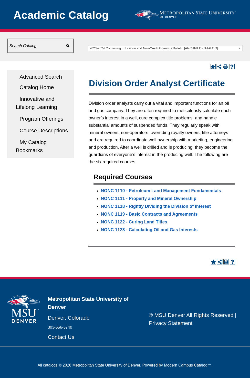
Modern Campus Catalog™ (187, 365)
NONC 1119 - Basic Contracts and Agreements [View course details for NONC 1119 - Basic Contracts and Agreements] (149, 214)
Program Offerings (41, 119)
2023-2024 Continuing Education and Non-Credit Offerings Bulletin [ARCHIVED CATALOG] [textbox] (154, 48)
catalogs (50, 365)
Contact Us (61, 337)
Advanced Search (41, 77)
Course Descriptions (44, 130)
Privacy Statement (171, 323)
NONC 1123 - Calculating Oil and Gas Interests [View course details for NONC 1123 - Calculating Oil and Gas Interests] (149, 229)
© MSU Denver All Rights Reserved (191, 315)
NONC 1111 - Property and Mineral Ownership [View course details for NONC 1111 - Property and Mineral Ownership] (148, 198)
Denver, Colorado (69, 318)
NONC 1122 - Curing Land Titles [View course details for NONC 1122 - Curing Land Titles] (134, 222)
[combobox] (165, 48)
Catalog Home (37, 87)
